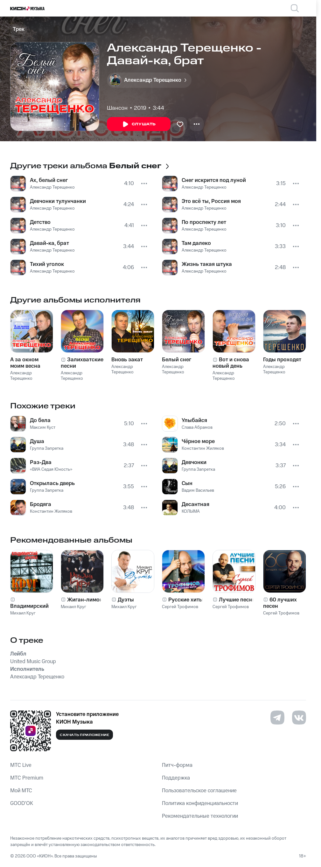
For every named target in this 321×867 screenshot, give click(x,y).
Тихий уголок (47, 264)
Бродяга (40, 504)
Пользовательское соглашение (199, 790)
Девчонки (194, 462)
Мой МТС (21, 790)
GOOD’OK (21, 803)
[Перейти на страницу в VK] (299, 718)
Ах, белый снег (49, 180)
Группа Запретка (46, 448)
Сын (187, 483)
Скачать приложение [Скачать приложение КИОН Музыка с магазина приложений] (84, 735)
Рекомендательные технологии (200, 816)
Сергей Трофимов (180, 607)
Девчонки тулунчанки (58, 201)
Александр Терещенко (52, 187)
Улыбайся (194, 420)
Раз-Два (41, 462)
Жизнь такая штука (207, 264)
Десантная (195, 504)
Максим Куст (42, 427)
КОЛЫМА (191, 511)
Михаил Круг (23, 613)
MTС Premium (26, 778)
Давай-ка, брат (49, 243)
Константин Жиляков (51, 511)
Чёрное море (198, 441)
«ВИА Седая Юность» (51, 469)
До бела (40, 420)
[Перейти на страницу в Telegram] (277, 718)
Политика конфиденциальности (200, 803)
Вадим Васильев (198, 490)
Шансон (117, 108)
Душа (37, 441)
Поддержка (176, 778)
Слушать (139, 124)
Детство (40, 222)
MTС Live (20, 765)
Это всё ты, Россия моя (211, 201)
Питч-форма (177, 765)
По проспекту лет (204, 222)
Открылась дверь (52, 483)
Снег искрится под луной (214, 180)
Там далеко (196, 243)
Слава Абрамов (197, 427)
